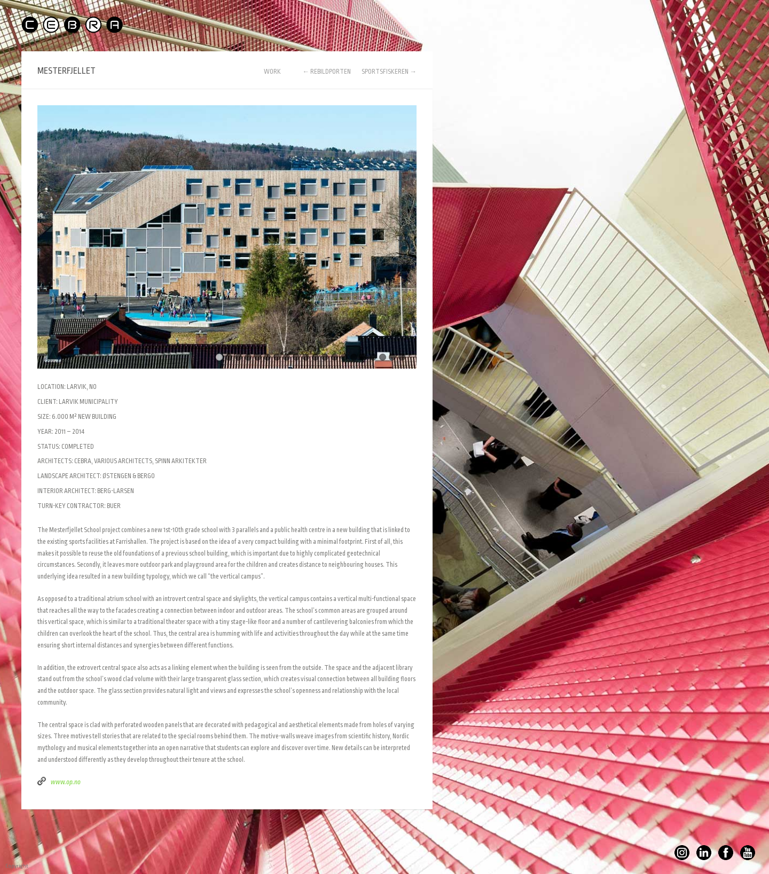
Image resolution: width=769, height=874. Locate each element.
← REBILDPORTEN (326, 71)
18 (382, 357)
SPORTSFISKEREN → (389, 71)
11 (315, 357)
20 (401, 357)
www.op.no (66, 782)
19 (392, 357)
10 (305, 357)
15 (353, 357)
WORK (272, 71)
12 (324, 357)
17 (373, 357)
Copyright (8, 866)
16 (363, 357)
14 (344, 357)
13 (334, 357)
